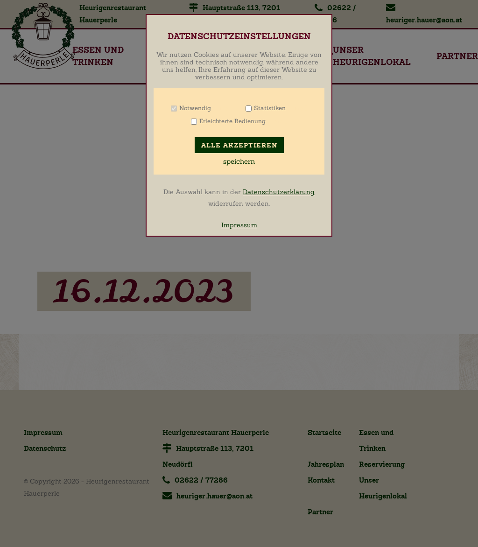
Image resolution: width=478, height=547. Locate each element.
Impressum (239, 225)
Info (223, 108)
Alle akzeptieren (239, 145)
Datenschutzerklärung (279, 192)
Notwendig (195, 108)
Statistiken (270, 108)
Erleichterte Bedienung (232, 121)
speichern (239, 161)
